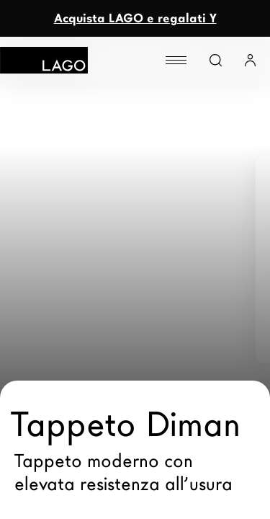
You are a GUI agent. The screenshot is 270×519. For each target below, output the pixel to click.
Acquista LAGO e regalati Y (135, 18)
